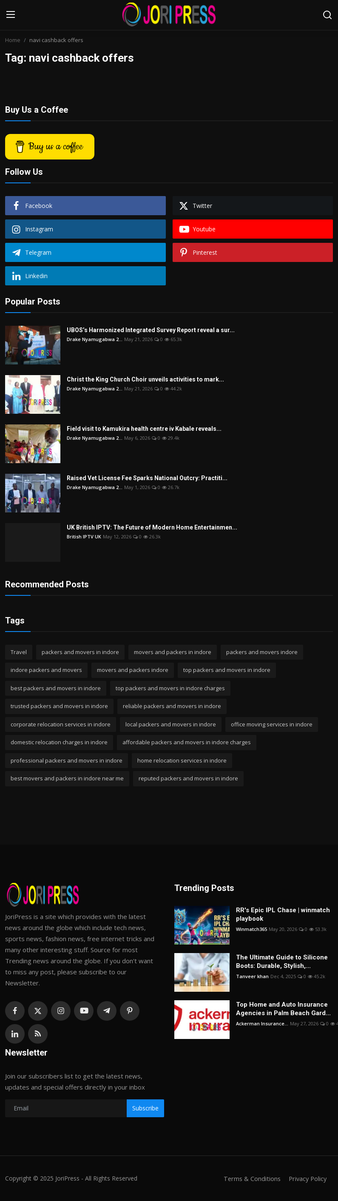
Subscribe (145, 1108)
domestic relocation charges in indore (59, 742)
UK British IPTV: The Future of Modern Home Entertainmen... (152, 527)
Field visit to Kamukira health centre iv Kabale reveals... (144, 428)
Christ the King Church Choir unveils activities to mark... (145, 379)
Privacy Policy (307, 1178)
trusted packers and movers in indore (59, 706)
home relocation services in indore (182, 760)
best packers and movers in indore (56, 688)
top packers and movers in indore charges (170, 688)
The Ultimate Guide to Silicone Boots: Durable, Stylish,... (282, 961)
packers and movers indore (262, 652)
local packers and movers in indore (170, 724)
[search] (327, 15)
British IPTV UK (84, 536)
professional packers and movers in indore (66, 760)
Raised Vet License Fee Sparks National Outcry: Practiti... (147, 478)
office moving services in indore (271, 724)
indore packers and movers (46, 670)
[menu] (10, 15)
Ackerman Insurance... (262, 1023)
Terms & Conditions (249, 1178)
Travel (19, 652)
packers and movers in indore (80, 652)
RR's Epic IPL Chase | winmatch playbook (283, 914)
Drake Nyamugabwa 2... (94, 339)
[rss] (38, 1034)
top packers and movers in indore (226, 670)
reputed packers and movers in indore (188, 778)
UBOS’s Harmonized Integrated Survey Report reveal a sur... (151, 330)
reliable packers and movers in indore (172, 706)
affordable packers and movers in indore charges (186, 742)
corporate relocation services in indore (61, 724)
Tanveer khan (252, 976)
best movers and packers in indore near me (67, 778)
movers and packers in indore (172, 652)
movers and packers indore (132, 670)
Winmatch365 (251, 929)
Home (12, 40)
